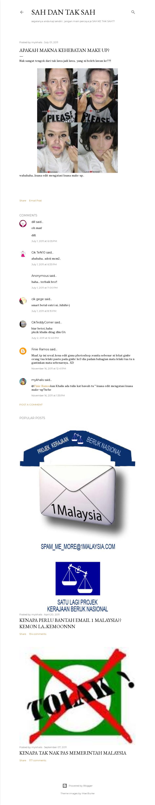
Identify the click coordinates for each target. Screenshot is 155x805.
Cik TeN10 (38, 252)
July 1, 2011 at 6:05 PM (44, 241)
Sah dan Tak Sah (63, 12)
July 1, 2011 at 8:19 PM (43, 310)
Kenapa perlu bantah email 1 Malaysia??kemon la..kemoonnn (70, 623)
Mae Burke (88, 793)
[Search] (133, 11)
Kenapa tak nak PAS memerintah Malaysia (72, 753)
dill (33, 222)
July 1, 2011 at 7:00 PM (44, 287)
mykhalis (37, 380)
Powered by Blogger (77, 785)
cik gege (37, 299)
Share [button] (22, 200)
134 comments (37, 633)
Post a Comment (31, 404)
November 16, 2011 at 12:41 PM (48, 368)
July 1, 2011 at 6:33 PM (44, 264)
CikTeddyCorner (42, 322)
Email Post (35, 200)
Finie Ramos (40, 349)
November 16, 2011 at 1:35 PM (48, 395)
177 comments (37, 760)
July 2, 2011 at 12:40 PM (45, 337)
